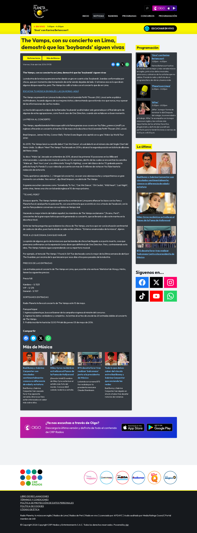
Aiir (127, 524)
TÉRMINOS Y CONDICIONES (34, 499)
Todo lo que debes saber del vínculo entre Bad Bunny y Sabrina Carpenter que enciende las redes (117, 369)
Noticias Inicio (33, 58)
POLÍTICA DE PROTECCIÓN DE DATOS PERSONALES (47, 502)
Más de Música (53, 58)
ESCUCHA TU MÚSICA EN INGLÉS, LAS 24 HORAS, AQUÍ (51, 91)
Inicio (85, 16)
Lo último (144, 147)
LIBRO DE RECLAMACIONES (34, 496)
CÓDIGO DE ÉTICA (29, 509)
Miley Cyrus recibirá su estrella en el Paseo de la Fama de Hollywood (62, 364)
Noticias (98, 16)
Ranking (113, 16)
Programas (129, 16)
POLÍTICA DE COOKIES (32, 506)
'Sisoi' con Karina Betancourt (51, 30)
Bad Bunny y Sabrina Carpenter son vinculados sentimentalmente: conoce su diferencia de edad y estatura (35, 369)
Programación (168, 16)
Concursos (147, 16)
